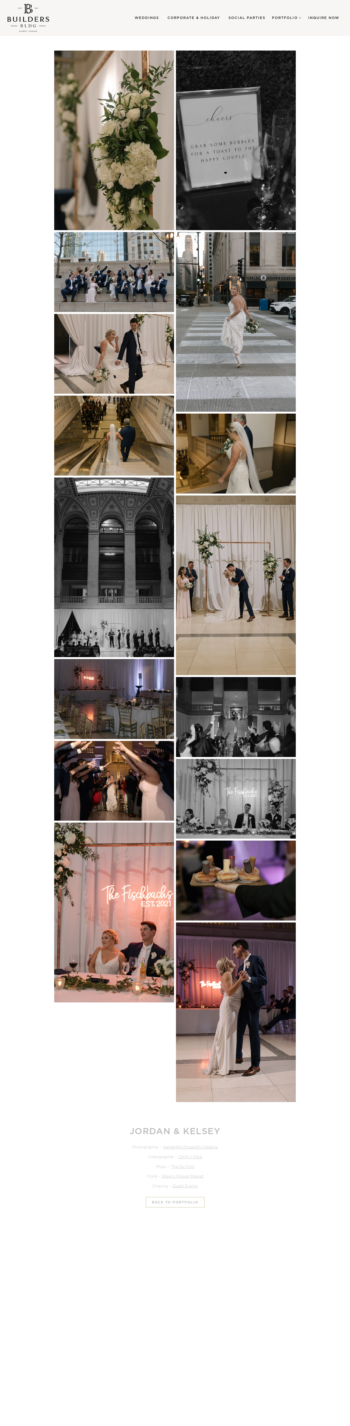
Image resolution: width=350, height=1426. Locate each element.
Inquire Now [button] (323, 18)
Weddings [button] (147, 18)
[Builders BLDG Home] (34, 18)
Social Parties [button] (246, 18)
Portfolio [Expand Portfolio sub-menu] (287, 17)
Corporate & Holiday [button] (193, 18)
